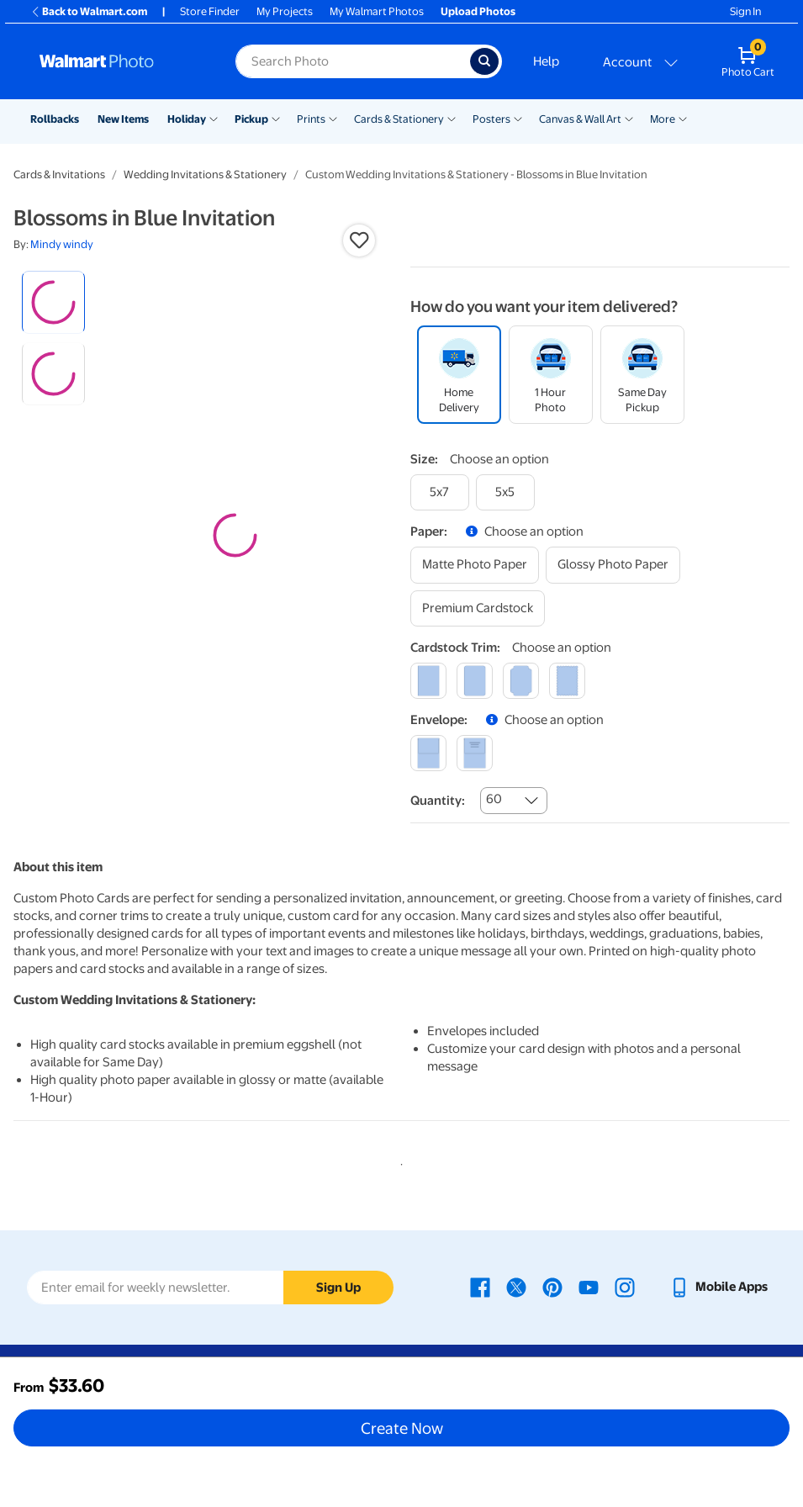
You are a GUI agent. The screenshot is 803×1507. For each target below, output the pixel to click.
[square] (428, 681)
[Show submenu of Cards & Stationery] (451, 118)
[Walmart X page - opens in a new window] (516, 1286)
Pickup (251, 119)
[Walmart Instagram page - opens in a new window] (625, 1286)
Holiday (186, 119)
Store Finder (210, 11)
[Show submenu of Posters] (518, 118)
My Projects (284, 11)
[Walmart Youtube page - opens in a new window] (588, 1286)
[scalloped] (567, 681)
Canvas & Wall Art (580, 119)
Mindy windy (61, 244)
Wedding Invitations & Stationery (205, 174)
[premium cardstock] (477, 608)
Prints (311, 119)
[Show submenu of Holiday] (214, 118)
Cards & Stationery (399, 119)
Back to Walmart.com (88, 11)
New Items (123, 119)
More (662, 119)
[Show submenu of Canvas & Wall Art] (629, 118)
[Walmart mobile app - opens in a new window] (718, 1286)
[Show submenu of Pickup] (276, 118)
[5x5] (505, 492)
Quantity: (437, 800)
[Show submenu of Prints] (333, 118)
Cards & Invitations (59, 174)
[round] (475, 681)
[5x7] (439, 492)
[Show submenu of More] (683, 118)
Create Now (402, 1428)
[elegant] (521, 681)
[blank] (428, 753)
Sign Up (338, 1287)
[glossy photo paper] (613, 565)
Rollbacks (54, 119)
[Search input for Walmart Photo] (352, 61)
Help (546, 61)
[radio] (53, 302)
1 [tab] (398, 1161)
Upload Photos (478, 11)
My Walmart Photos (377, 11)
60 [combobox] (494, 798)
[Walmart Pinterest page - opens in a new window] (552, 1286)
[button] (359, 240)
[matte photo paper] (474, 565)
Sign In (745, 11)
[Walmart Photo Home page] (119, 61)
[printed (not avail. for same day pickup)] (475, 753)
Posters (491, 119)
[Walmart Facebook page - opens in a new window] (480, 1286)
